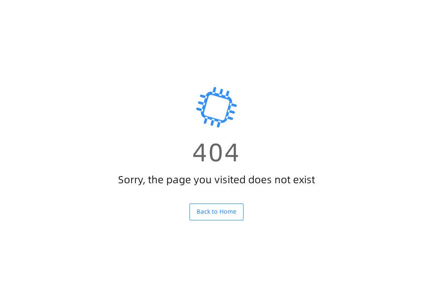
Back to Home (216, 211)
